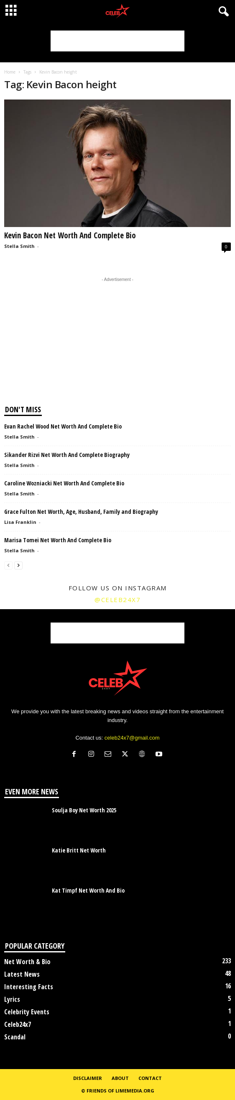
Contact (150, 1078)
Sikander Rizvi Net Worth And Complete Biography (67, 455)
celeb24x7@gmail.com (132, 738)
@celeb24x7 (117, 599)
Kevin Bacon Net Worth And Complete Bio (70, 235)
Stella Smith (19, 246)
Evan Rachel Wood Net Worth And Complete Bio (63, 426)
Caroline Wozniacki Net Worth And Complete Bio (64, 483)
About (120, 1078)
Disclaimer (87, 1078)
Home (9, 72)
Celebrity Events (26, 1011)
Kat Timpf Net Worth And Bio (88, 890)
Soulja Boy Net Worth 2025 (84, 810)
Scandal (15, 1036)
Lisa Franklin (20, 522)
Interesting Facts (28, 986)
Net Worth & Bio (27, 961)
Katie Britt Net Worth (79, 850)
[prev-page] (8, 565)
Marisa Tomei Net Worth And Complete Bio (57, 540)
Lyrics (12, 999)
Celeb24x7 (17, 1024)
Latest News (22, 974)
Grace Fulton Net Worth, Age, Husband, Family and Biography (81, 512)
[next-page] (18, 565)
